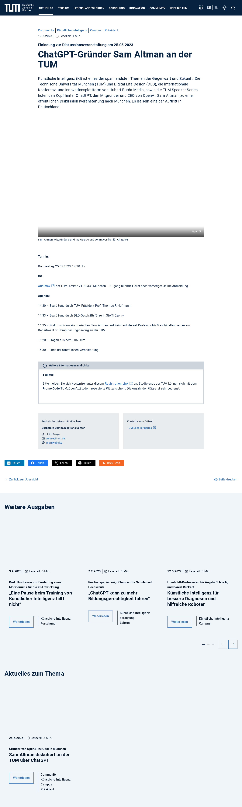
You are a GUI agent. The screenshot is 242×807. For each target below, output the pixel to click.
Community (157, 8)
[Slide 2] (208, 644)
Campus (96, 30)
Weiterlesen (21, 622)
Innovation (137, 8)
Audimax (44, 286)
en (216, 7)
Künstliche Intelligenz (72, 30)
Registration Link (116, 383)
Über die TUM (178, 8)
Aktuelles (46, 8)
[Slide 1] (203, 644)
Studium (63, 8)
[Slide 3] (213, 644)
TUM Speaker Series (139, 427)
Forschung (117, 8)
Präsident (111, 30)
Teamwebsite (54, 442)
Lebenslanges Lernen (89, 8)
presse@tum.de (55, 438)
